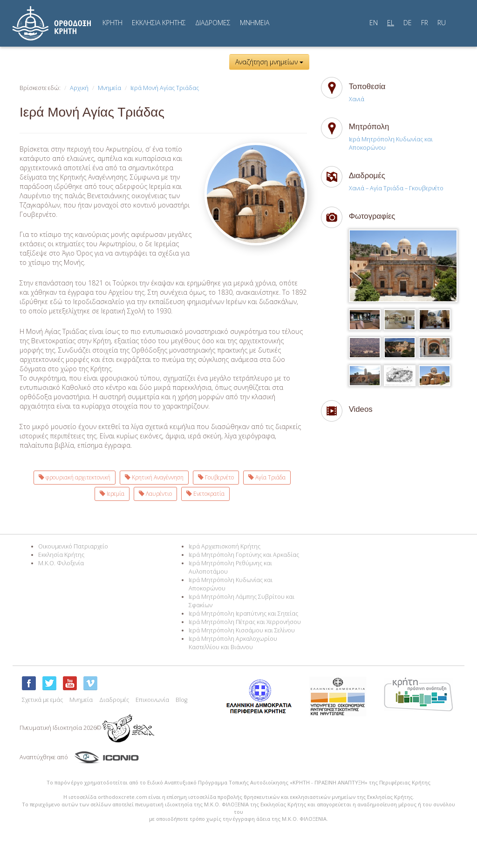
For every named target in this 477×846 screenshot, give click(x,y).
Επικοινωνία (152, 700)
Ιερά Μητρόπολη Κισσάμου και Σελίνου (242, 630)
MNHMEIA (254, 22)
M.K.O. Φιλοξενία (61, 563)
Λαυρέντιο (155, 494)
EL (390, 22)
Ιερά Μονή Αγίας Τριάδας (164, 88)
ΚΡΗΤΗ (112, 22)
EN (373, 22)
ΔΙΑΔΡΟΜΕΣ (213, 22)
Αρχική (79, 88)
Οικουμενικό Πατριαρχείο (73, 546)
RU (441, 22)
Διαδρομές (114, 700)
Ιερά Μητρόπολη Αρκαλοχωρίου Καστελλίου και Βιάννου (233, 643)
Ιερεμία (112, 494)
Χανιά (356, 99)
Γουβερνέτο (216, 477)
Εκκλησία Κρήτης (61, 555)
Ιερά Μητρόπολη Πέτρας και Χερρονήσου (245, 622)
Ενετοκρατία (205, 494)
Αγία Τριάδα (267, 477)
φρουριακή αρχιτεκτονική (74, 477)
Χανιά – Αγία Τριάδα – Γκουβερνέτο (396, 188)
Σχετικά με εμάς (42, 700)
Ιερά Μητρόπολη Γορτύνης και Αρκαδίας (244, 555)
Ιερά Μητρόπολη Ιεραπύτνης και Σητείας (243, 613)
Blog (181, 700)
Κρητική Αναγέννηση (154, 477)
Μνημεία (109, 88)
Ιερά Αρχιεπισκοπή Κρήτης (224, 546)
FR (424, 22)
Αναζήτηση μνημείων (269, 61)
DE (407, 22)
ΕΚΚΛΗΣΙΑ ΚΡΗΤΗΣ (159, 22)
